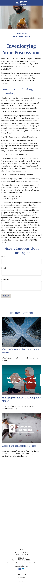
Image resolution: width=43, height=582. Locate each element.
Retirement (21, 578)
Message (5, 279)
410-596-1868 (24, 555)
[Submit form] (6, 296)
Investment (21, 580)
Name (3, 257)
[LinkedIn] (23, 569)
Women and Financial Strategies (19, 445)
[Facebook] (20, 569)
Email (3, 268)
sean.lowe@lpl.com (21, 566)
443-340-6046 (24, 553)
